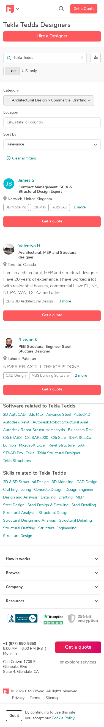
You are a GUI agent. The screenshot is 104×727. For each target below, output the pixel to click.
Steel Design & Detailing (48, 505)
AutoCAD (59, 207)
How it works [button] (52, 559)
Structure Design (17, 536)
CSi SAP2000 (36, 438)
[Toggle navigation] (12, 9)
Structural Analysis (19, 513)
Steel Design (13, 505)
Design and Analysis (20, 497)
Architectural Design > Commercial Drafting (51, 100)
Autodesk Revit (16, 422)
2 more (81, 376)
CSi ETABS (12, 438)
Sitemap (52, 698)
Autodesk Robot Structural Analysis (34, 430)
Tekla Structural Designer (58, 453)
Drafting (66, 497)
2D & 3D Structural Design (26, 482)
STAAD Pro (13, 453)
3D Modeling (16, 207)
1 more (79, 207)
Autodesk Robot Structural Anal (60, 422)
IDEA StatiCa (80, 438)
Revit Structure (61, 446)
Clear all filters (21, 158)
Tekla (30, 453)
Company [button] (52, 587)
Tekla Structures (17, 461)
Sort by (9, 135)
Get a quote (52, 221)
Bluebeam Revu (81, 430)
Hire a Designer (52, 36)
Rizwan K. (28, 340)
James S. (26, 180)
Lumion (9, 446)
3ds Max (39, 207)
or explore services (78, 662)
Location (10, 113)
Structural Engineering (57, 528)
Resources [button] (52, 601)
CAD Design (16, 376)
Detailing (48, 497)
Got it (14, 716)
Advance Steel (58, 415)
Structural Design (54, 513)
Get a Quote (83, 9)
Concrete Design (48, 490)
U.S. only (29, 71)
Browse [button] (52, 573)
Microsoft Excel (32, 446)
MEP (80, 497)
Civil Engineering (17, 490)
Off (13, 71)
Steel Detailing (84, 505)
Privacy (18, 698)
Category (11, 91)
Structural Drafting (19, 528)
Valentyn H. (29, 246)
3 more (65, 301)
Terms (35, 698)
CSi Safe (58, 438)
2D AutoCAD (14, 415)
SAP (81, 446)
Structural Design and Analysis (29, 521)
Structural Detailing (75, 521)
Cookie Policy (63, 718)
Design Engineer (79, 490)
